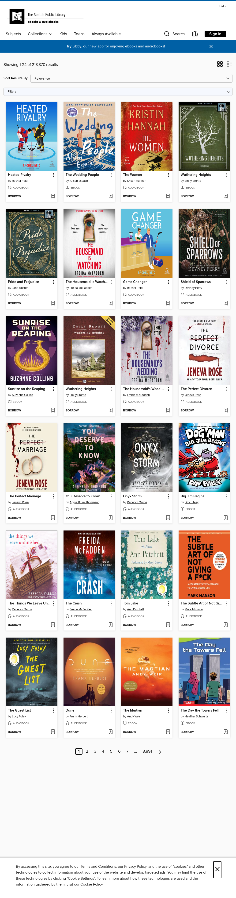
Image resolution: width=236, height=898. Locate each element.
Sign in (215, 34)
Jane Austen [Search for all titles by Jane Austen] (20, 288)
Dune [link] (70, 710)
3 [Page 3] (95, 751)
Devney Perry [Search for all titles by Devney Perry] (193, 288)
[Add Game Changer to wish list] (168, 304)
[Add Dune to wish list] (110, 732)
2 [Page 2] (87, 751)
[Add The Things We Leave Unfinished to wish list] (53, 625)
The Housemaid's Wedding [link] (144, 389)
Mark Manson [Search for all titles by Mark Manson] (194, 609)
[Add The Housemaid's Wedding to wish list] (168, 411)
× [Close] (217, 870)
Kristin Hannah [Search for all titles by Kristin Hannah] (136, 181)
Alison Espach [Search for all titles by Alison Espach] (79, 181)
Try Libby (73, 46)
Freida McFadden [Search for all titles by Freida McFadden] (81, 288)
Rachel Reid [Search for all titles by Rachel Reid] (19, 181)
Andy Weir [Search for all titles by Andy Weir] (133, 716)
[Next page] (160, 751)
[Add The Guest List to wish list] (53, 732)
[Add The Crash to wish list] (110, 625)
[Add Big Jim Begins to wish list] (226, 518)
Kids (63, 34)
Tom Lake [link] (130, 603)
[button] (174, 34)
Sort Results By (16, 78)
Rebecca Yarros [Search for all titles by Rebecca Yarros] (137, 502)
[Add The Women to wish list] (168, 197)
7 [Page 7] (127, 751)
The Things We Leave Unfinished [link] (29, 603)
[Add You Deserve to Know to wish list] (110, 518)
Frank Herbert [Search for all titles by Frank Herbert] (79, 716)
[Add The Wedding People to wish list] (110, 197)
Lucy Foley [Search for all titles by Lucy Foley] (19, 716)
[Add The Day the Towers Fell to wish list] (226, 732)
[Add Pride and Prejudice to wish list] (53, 304)
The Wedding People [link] (82, 175)
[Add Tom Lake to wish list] (168, 625)
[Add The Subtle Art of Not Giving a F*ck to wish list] (226, 625)
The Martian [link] (132, 710)
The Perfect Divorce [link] (196, 389)
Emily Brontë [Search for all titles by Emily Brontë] (193, 181)
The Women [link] (132, 175)
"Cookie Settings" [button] (81, 878)
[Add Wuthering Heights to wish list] (226, 197)
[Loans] (195, 34)
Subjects (13, 34)
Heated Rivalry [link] (19, 175)
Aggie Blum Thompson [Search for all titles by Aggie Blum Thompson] (84, 502)
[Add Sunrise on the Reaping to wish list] (53, 411)
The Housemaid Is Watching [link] (87, 282)
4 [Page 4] (103, 751)
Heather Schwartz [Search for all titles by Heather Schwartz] (196, 716)
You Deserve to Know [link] (83, 496)
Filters (11, 92)
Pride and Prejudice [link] (23, 282)
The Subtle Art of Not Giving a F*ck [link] (202, 603)
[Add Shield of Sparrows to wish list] (226, 304)
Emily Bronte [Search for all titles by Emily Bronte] (78, 395)
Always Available (106, 34)
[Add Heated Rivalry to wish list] (53, 197)
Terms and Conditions (98, 866)
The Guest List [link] (19, 710)
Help (222, 6)
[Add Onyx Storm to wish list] (168, 518)
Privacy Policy (135, 866)
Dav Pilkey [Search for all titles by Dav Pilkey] (192, 502)
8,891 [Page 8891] (147, 751)
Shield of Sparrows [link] (196, 282)
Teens (79, 34)
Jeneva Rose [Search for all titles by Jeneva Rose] (193, 395)
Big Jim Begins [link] (192, 496)
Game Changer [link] (135, 282)
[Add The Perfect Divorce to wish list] (226, 411)
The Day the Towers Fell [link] (200, 710)
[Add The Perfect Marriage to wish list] (53, 518)
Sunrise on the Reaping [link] (26, 389)
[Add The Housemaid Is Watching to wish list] (110, 304)
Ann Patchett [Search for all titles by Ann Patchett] (135, 609)
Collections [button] (40, 34)
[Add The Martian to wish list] (168, 732)
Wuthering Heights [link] (196, 175)
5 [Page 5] (111, 751)
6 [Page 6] (119, 751)
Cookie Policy (91, 884)
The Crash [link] (74, 603)
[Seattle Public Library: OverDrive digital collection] (45, 16)
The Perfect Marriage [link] (24, 496)
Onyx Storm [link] (132, 496)
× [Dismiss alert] (211, 47)
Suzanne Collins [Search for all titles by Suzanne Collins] (22, 395)
